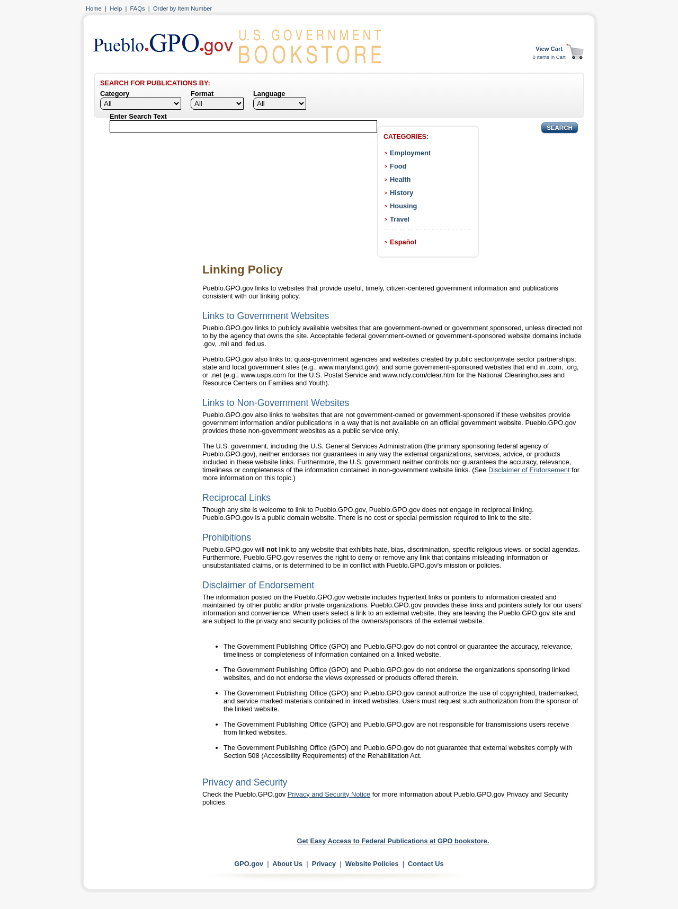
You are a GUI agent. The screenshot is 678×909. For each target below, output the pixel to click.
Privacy (324, 864)
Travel (399, 219)
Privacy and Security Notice (329, 794)
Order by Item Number (182, 8)
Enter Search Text (138, 116)
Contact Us (426, 864)
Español (403, 242)
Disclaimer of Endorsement (529, 470)
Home (94, 8)
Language (269, 94)
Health (400, 179)
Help (116, 8)
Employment (410, 153)
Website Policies (372, 864)
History (401, 193)
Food (398, 166)
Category (114, 94)
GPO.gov (248, 864)
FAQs (137, 8)
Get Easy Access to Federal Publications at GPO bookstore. (393, 841)
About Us (287, 864)
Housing (403, 206)
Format (202, 94)
